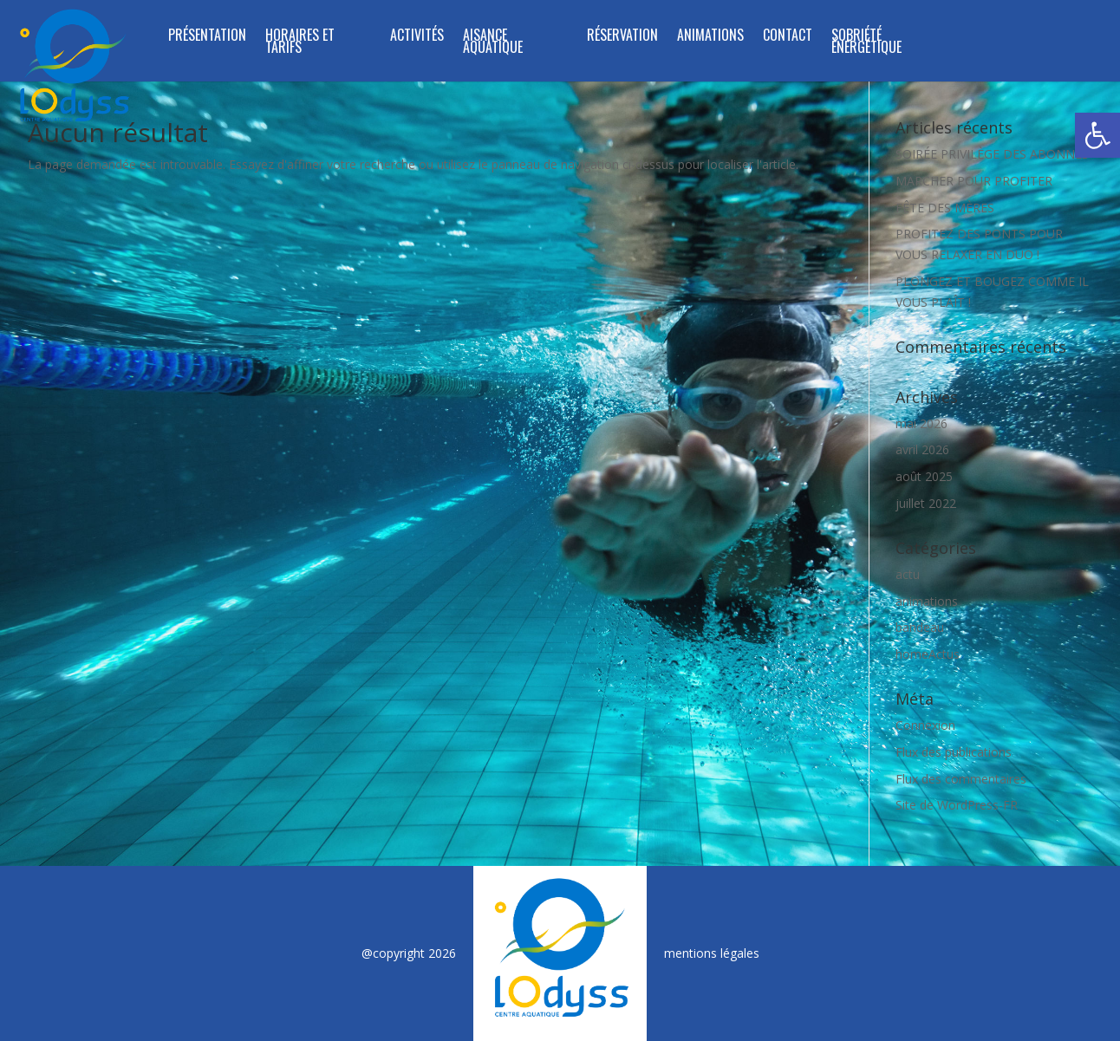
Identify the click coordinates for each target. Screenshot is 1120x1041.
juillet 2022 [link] (925, 503)
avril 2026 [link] (922, 449)
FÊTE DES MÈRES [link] (944, 207)
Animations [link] (710, 37)
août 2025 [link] (924, 476)
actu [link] (907, 574)
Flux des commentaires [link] (960, 779)
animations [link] (926, 601)
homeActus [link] (927, 654)
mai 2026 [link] (921, 423)
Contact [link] (787, 37)
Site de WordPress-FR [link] (956, 805)
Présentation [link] (207, 37)
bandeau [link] (919, 627)
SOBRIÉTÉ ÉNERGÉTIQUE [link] (866, 43)
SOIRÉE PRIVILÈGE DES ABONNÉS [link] (992, 154)
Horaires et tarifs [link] (300, 43)
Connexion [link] (925, 725)
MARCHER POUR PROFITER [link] (973, 180)
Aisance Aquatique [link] (493, 43)
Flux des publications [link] (953, 752)
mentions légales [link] (711, 953)
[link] (1097, 135)
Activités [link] (417, 37)
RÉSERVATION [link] (622, 37)
